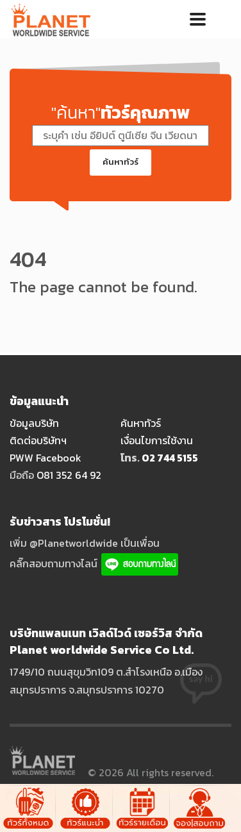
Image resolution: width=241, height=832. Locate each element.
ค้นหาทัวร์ (120, 162)
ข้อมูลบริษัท (34, 423)
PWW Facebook (45, 457)
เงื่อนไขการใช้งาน (156, 440)
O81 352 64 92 (69, 475)
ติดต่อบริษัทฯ (38, 440)
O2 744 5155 (170, 457)
